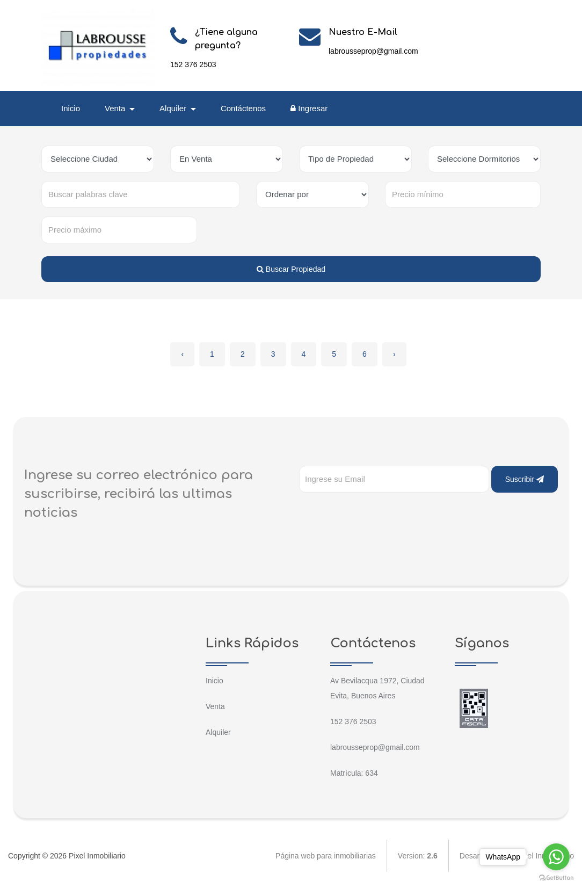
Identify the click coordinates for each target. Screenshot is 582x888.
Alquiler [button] (173, 108)
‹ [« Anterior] (182, 354)
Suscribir (524, 479)
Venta (215, 706)
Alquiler (218, 732)
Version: (418, 855)
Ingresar (309, 108)
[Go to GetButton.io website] (556, 877)
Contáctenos (243, 108)
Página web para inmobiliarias (325, 855)
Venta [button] (116, 108)
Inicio (70, 108)
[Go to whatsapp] (556, 856)
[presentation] (380, 514)
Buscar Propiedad (291, 269)
